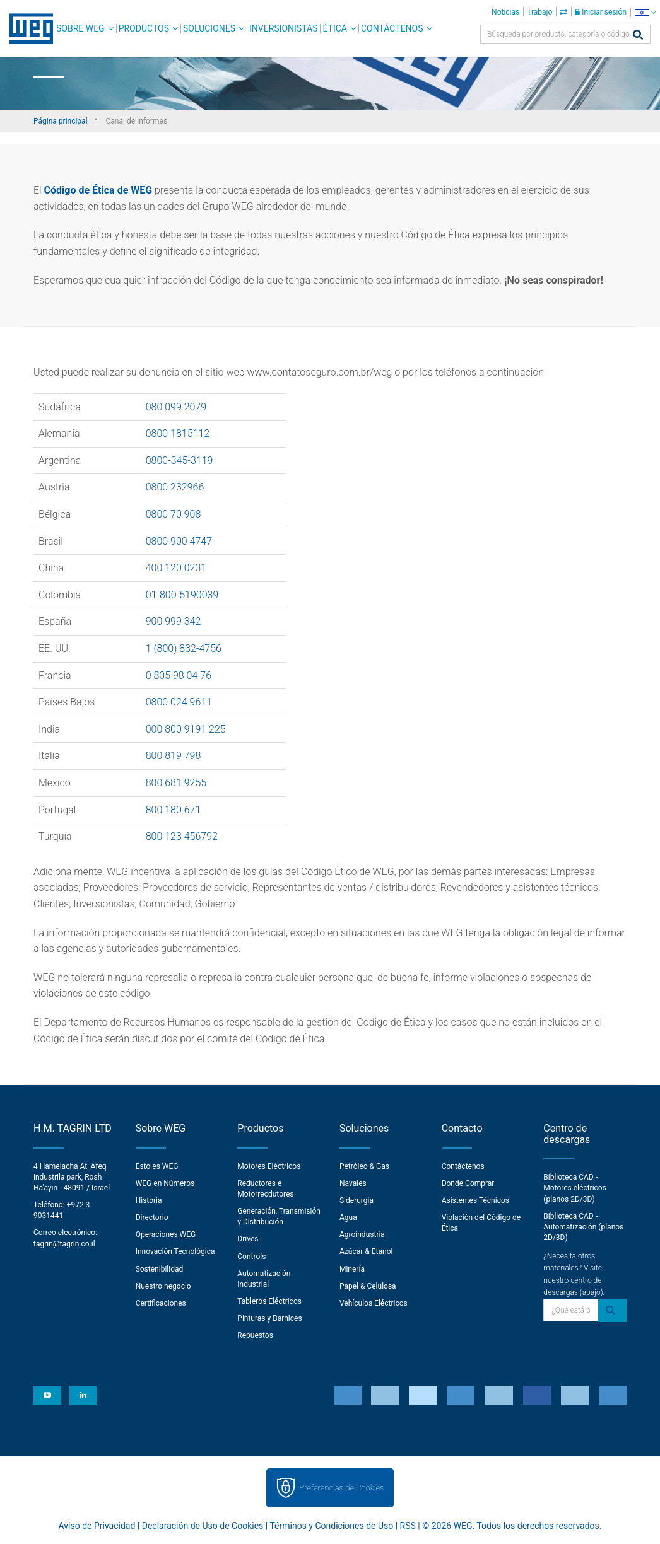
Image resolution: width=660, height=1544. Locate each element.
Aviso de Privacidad (97, 1526)
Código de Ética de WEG (98, 190)
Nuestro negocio (163, 1286)
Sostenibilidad (160, 1269)
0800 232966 (175, 487)
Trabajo (539, 12)
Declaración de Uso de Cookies (203, 1526)
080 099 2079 (176, 407)
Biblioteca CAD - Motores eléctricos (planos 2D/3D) (574, 1188)
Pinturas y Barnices (269, 1318)
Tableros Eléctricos (269, 1301)
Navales (353, 1183)
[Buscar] (638, 36)
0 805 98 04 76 (178, 676)
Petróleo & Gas (364, 1166)
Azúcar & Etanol (365, 1251)
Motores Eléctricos (268, 1166)
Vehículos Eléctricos (373, 1303)
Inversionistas (283, 28)
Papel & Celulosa (367, 1286)
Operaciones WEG (166, 1234)
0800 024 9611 (179, 702)
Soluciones (209, 28)
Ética (334, 28)
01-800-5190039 (182, 595)
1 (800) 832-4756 (183, 648)
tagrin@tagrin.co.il (64, 1243)
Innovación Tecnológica (175, 1251)
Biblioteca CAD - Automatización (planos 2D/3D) (583, 1227)
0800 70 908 (173, 514)
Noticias (505, 12)
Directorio (152, 1217)
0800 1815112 (178, 433)
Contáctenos (392, 28)
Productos (144, 28)
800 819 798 (173, 756)
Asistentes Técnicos (475, 1200)
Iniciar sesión (601, 12)
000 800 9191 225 (186, 729)
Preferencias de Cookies (341, 1487)
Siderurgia (356, 1200)
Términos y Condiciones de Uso (331, 1526)
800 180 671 (173, 810)
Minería (352, 1269)
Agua (348, 1217)
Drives (247, 1238)
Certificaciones (161, 1303)
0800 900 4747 (179, 541)
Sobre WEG (80, 28)
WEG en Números (165, 1183)
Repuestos (255, 1335)
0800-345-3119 (179, 461)
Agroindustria (362, 1234)
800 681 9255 (176, 783)
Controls (251, 1256)
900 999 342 (173, 621)
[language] (645, 12)
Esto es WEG (157, 1166)
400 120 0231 (176, 568)
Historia (149, 1200)
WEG (27, 28)
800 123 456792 (182, 836)
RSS (408, 1526)
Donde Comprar (468, 1183)
